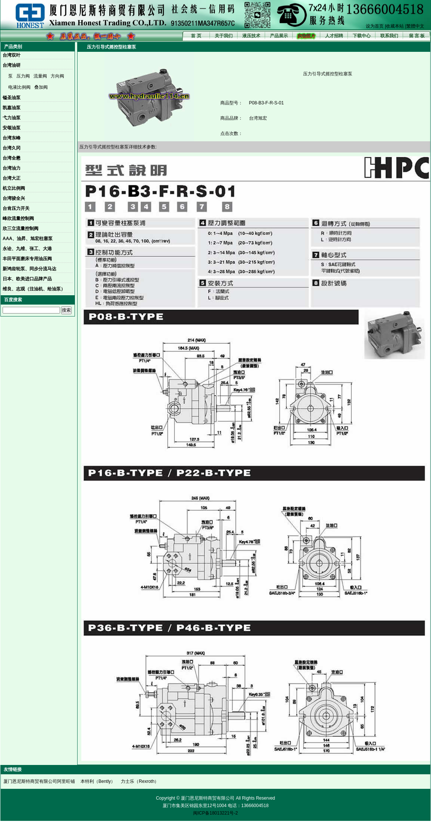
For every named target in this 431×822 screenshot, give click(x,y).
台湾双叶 (12, 55)
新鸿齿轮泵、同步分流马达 (29, 268)
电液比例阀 (19, 87)
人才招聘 (334, 35)
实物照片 (306, 35)
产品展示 (279, 35)
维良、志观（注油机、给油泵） (34, 289)
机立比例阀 (14, 188)
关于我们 (224, 35)
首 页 (196, 35)
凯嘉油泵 (12, 107)
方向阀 (57, 76)
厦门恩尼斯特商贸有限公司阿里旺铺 (39, 781)
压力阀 (23, 76)
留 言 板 (417, 35)
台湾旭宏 (258, 118)
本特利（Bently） (98, 781)
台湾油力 (12, 168)
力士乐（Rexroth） (140, 781)
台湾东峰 (12, 138)
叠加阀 (41, 87)
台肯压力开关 (16, 208)
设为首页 (375, 26)
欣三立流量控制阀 (20, 228)
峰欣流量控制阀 (18, 218)
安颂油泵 (12, 127)
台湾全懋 (12, 158)
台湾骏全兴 (14, 198)
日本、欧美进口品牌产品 (27, 278)
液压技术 (251, 35)
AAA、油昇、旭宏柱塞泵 (28, 238)
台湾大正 (12, 178)
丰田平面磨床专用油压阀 (27, 258)
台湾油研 (12, 65)
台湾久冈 (12, 148)
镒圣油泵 (12, 97)
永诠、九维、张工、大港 (27, 248)
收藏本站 (395, 26)
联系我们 (389, 35)
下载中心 (362, 35)
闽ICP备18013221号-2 (215, 813)
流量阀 (40, 76)
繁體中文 (415, 26)
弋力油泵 (12, 117)
